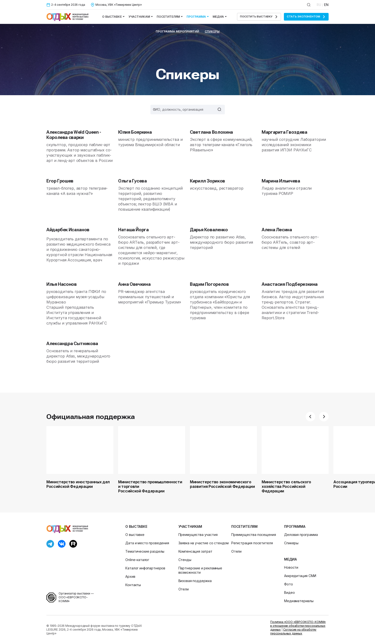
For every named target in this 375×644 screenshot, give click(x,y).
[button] (310, 416)
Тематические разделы (144, 551)
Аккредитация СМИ (300, 576)
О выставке (113, 16)
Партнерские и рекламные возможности (200, 570)
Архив (130, 576)
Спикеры (212, 31)
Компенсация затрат (195, 551)
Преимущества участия (198, 535)
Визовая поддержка (195, 581)
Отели (183, 589)
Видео (289, 592)
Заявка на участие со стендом (203, 543)
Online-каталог (137, 560)
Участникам (140, 16)
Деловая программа (301, 535)
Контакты (133, 585)
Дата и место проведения (147, 543)
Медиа (220, 16)
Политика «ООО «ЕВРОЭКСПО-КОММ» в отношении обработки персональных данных (298, 625)
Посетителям (170, 16)
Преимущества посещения (253, 535)
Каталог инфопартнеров (145, 568)
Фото (288, 584)
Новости (291, 567)
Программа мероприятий (177, 31)
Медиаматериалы (299, 601)
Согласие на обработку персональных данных (293, 631)
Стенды (184, 560)
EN (326, 5)
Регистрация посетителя (252, 543)
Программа (198, 16)
